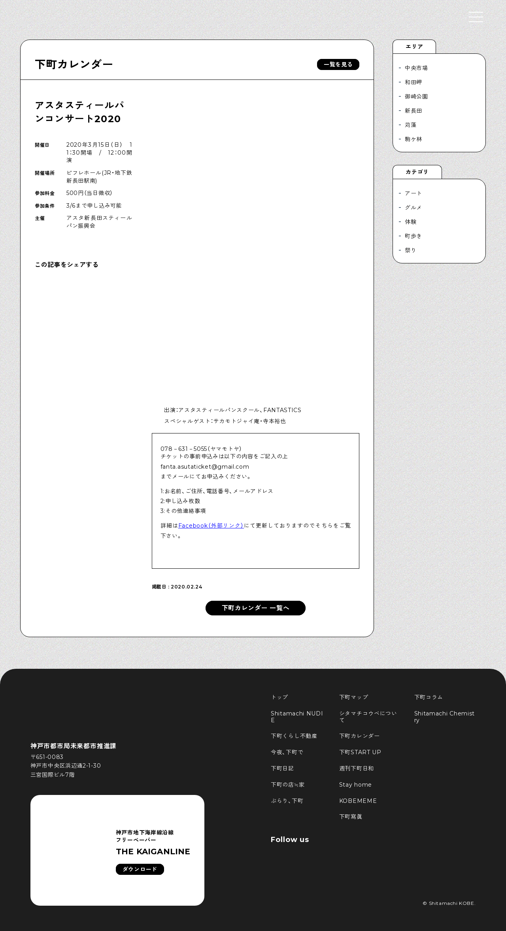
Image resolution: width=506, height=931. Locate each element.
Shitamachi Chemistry (444, 717)
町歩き (413, 236)
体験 (410, 221)
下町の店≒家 (287, 784)
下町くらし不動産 (294, 736)
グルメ (413, 207)
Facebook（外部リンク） (211, 525)
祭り (410, 250)
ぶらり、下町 (287, 800)
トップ (279, 697)
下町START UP (360, 752)
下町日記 (282, 768)
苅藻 (410, 125)
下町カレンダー (74, 64)
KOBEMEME (358, 800)
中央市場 (416, 68)
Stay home (355, 784)
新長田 (413, 110)
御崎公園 (416, 96)
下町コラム (429, 697)
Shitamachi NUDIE (297, 717)
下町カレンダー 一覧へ (256, 608)
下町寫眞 (351, 816)
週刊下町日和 (356, 768)
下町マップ (353, 697)
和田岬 (413, 82)
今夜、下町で (287, 752)
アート (413, 193)
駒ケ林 (413, 139)
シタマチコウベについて (368, 717)
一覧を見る (338, 64)
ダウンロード (140, 869)
